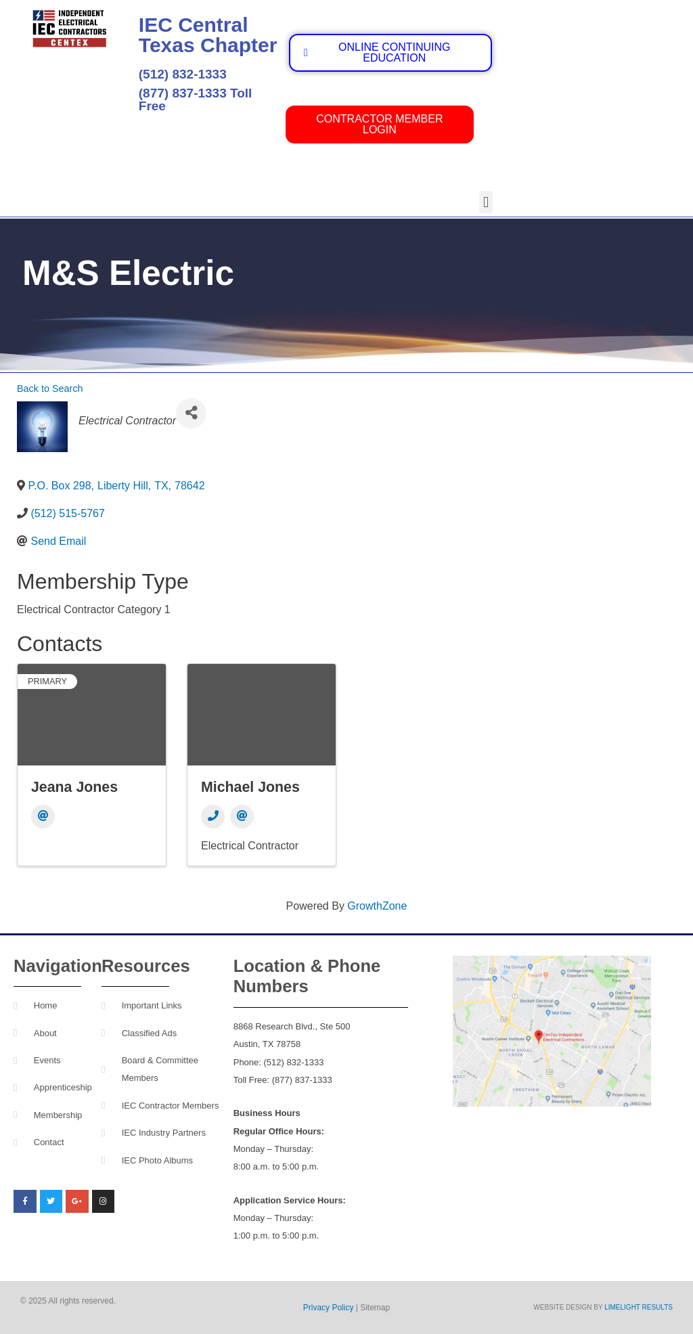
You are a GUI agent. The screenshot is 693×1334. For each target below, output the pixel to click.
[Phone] (213, 816)
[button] (485, 202)
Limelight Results (638, 1307)
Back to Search (50, 388)
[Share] (191, 413)
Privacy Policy (328, 1307)
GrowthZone (377, 906)
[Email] (43, 816)
